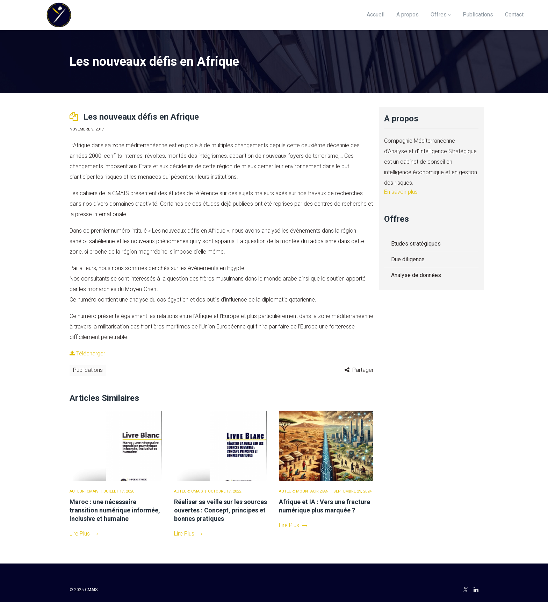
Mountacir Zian (312, 491)
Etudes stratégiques (416, 243)
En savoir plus (401, 192)
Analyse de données (416, 275)
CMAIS (93, 491)
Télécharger (87, 353)
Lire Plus (84, 533)
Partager (363, 370)
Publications (88, 370)
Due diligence (408, 259)
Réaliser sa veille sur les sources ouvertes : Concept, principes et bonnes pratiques (220, 510)
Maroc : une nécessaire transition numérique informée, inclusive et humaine (115, 510)
